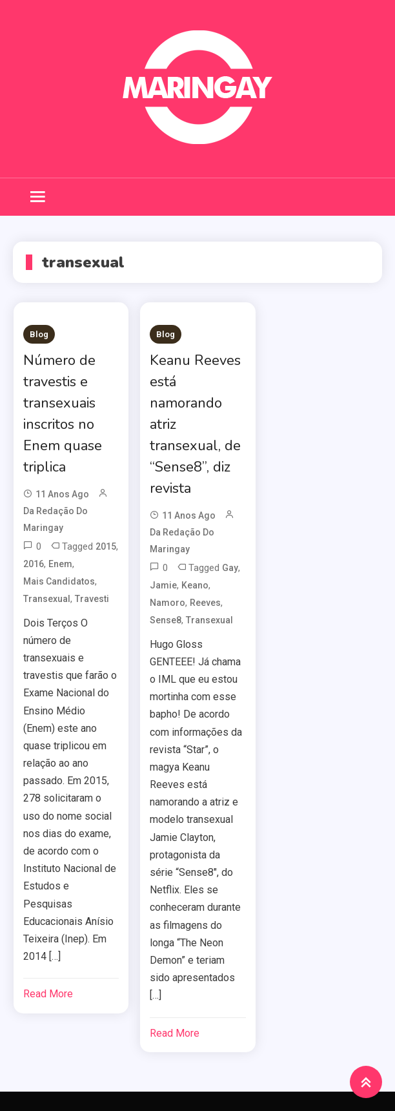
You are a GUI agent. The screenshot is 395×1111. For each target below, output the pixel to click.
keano (194, 585)
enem (60, 564)
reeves (205, 602)
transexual (46, 599)
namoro (167, 602)
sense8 (165, 620)
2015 (106, 546)
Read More (48, 994)
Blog (39, 334)
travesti (92, 599)
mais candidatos (59, 581)
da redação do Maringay (55, 519)
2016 (33, 564)
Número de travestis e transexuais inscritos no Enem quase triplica (62, 414)
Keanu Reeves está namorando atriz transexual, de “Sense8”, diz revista (195, 424)
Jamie (163, 585)
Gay (230, 568)
